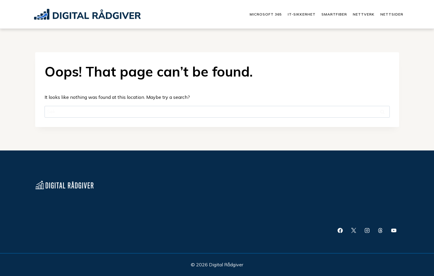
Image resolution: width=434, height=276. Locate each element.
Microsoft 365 (266, 14)
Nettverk (364, 14)
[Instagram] (367, 230)
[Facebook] (340, 230)
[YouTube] (394, 230)
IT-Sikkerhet (302, 14)
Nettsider (391, 14)
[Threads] (380, 230)
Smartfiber (334, 14)
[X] (353, 230)
